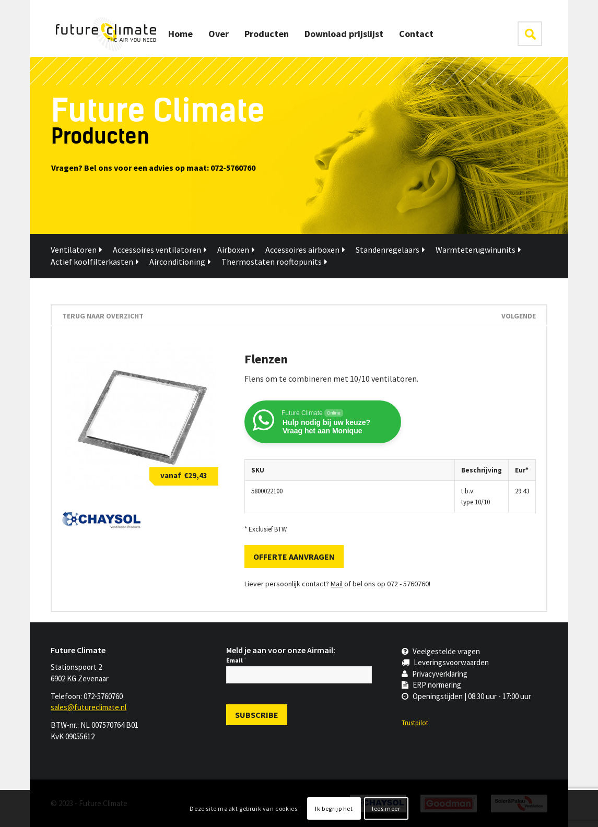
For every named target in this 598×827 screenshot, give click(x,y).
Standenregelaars (390, 249)
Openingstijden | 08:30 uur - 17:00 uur (466, 696)
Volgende (518, 316)
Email (236, 660)
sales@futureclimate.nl (88, 707)
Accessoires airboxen (305, 249)
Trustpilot (415, 722)
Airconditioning (180, 261)
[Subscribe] (256, 714)
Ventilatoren (76, 249)
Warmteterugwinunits (478, 249)
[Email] (299, 674)
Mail (337, 583)
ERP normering (431, 685)
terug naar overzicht (103, 316)
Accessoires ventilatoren (160, 249)
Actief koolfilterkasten (95, 261)
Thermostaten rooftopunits (274, 261)
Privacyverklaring (434, 674)
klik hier (530, 33)
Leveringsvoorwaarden (445, 662)
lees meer (386, 808)
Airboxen (236, 249)
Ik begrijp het (334, 808)
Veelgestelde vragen (441, 651)
